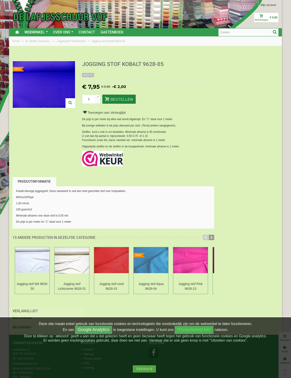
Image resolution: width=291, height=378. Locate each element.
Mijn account (268, 5)
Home (16, 41)
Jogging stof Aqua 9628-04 (150, 286)
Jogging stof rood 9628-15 (111, 286)
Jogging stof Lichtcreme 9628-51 (72, 286)
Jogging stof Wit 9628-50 (32, 286)
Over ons (63, 32)
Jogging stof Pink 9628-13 (190, 286)
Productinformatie (34, 181)
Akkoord (144, 369)
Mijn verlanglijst (226, 80)
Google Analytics (93, 329)
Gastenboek (111, 32)
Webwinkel (36, 32)
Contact (86, 32)
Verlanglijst (230, 64)
